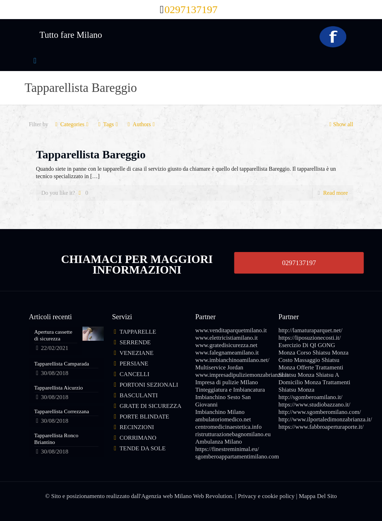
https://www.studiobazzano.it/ (314, 404)
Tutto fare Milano (71, 35)
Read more (335, 193)
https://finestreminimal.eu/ (227, 449)
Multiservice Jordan (219, 367)
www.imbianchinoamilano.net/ (232, 360)
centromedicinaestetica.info (228, 426)
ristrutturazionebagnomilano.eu (233, 434)
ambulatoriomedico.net (223, 419)
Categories (71, 124)
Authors (141, 124)
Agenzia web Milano (166, 496)
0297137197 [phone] (190, 9)
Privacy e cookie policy (266, 496)
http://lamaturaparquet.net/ (311, 330)
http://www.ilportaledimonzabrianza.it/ (325, 419)
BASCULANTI (139, 395)
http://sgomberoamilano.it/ (311, 397)
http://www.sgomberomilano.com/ (320, 412)
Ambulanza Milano (218, 441)
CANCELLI (134, 374)
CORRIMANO (138, 437)
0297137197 (299, 262)
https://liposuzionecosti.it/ (310, 337)
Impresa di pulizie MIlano (226, 382)
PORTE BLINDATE (144, 416)
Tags (108, 124)
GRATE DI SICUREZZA (151, 406)
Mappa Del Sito (318, 496)
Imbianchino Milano (220, 412)
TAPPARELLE (137, 331)
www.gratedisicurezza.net (226, 345)
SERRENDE (135, 342)
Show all (340, 124)
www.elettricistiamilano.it (226, 337)
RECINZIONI (137, 427)
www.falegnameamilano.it (227, 352)
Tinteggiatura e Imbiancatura (230, 389)
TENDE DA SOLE (142, 448)
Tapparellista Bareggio (91, 154)
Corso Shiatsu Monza (322, 352)
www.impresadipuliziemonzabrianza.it (241, 374)
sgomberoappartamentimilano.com (237, 456)
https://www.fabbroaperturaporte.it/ (321, 426)
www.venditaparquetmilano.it (231, 330)
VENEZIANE (136, 353)
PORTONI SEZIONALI (149, 384)
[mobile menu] (35, 61)
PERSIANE (134, 363)
